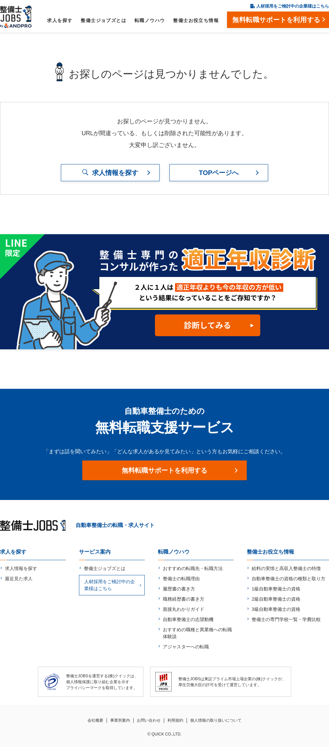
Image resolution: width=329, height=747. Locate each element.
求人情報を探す (21, 568)
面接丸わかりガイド (183, 609)
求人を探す (59, 20)
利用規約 (175, 720)
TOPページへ (219, 172)
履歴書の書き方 (179, 588)
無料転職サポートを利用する (164, 470)
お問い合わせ (149, 720)
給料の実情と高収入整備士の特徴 (286, 568)
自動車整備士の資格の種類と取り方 (288, 578)
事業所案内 (120, 720)
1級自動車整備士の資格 (276, 588)
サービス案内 (95, 552)
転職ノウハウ (150, 20)
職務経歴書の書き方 (183, 599)
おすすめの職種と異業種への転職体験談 (197, 633)
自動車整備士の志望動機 (188, 619)
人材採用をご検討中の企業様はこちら (292, 6)
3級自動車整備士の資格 (276, 609)
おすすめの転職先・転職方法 (193, 568)
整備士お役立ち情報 (196, 20)
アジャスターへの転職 (186, 646)
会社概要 (95, 720)
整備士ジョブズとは (103, 20)
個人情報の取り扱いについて (215, 720)
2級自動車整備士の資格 (276, 599)
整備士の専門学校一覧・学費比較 (286, 619)
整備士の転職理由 (181, 578)
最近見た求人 (19, 578)
